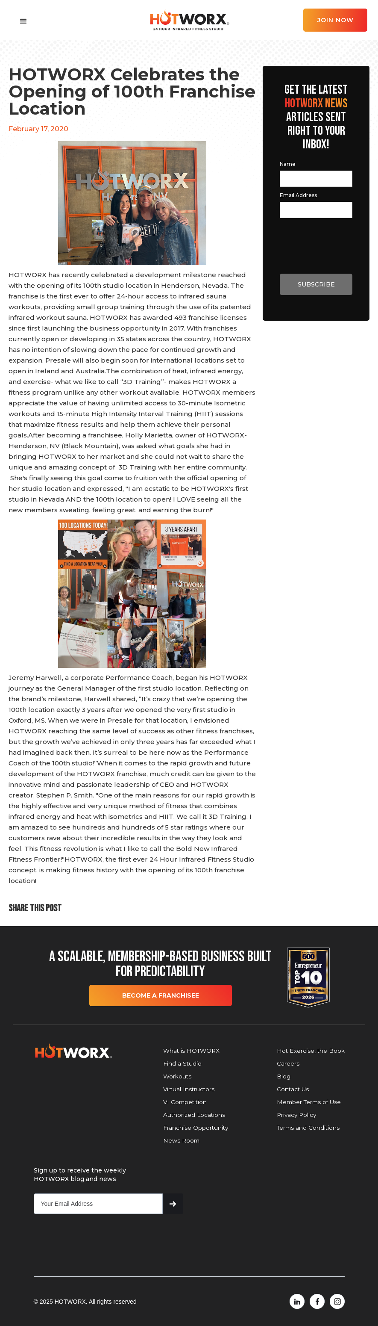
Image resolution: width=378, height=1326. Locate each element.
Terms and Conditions (308, 1127)
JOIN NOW (335, 20)
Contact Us (293, 1089)
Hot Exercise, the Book (311, 1050)
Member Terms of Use (309, 1102)
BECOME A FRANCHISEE (160, 995)
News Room (181, 1140)
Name (288, 164)
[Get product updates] (98, 1203)
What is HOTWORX (191, 1050)
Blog (283, 1076)
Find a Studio (182, 1063)
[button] (23, 21)
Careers (288, 1063)
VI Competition (185, 1102)
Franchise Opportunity (195, 1127)
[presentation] (318, 238)
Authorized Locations (194, 1114)
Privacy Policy (296, 1114)
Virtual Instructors (188, 1089)
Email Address (298, 195)
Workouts (177, 1076)
